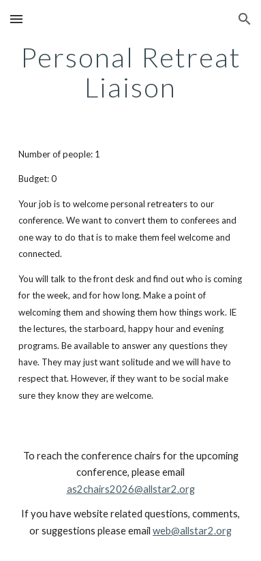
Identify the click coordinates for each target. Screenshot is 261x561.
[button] (16, 18)
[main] (130, 72)
